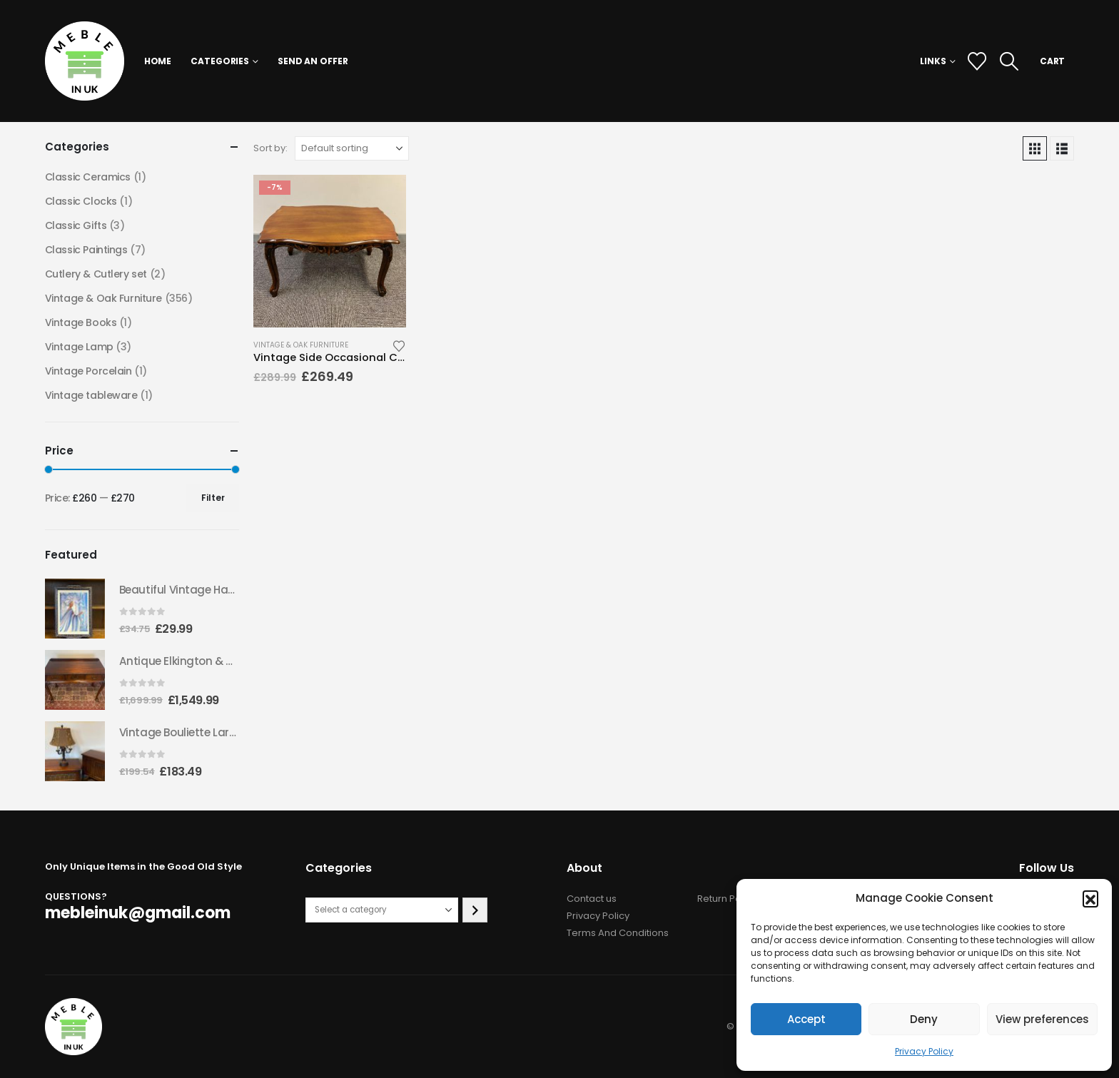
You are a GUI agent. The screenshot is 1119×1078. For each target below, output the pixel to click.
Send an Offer (313, 61)
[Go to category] (474, 910)
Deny (924, 1019)
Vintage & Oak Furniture (300, 345)
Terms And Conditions (618, 933)
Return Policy (726, 898)
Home (158, 61)
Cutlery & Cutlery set (96, 274)
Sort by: (270, 148)
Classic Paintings (86, 250)
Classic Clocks (81, 201)
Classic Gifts (76, 225)
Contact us (592, 898)
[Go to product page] (329, 251)
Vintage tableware (91, 395)
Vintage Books (81, 322)
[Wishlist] (977, 61)
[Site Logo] (84, 61)
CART (1052, 61)
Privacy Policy (924, 1051)
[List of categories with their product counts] (381, 910)
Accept (806, 1019)
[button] (1090, 898)
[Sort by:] (352, 148)
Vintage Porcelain (88, 371)
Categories (220, 61)
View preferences (1042, 1019)
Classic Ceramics (88, 177)
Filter (213, 498)
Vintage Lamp (79, 347)
